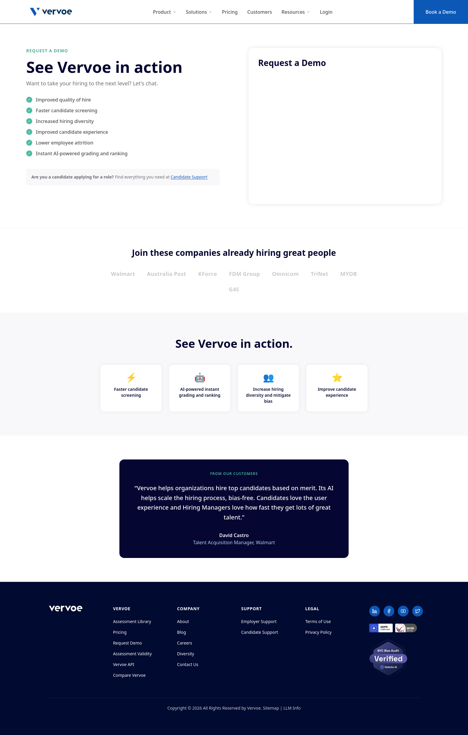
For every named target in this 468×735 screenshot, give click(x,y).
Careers (184, 643)
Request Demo (127, 643)
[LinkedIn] (374, 611)
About (183, 621)
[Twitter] (417, 611)
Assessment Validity (132, 653)
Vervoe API (123, 664)
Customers (259, 12)
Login (326, 12)
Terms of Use (318, 621)
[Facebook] (389, 611)
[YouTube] (403, 611)
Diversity (185, 653)
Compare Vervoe (129, 675)
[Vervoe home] (65, 608)
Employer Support (259, 621)
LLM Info (292, 708)
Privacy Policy (318, 632)
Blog (181, 632)
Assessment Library (132, 621)
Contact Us (187, 664)
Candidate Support (189, 177)
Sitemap (271, 708)
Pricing (230, 12)
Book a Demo (441, 12)
